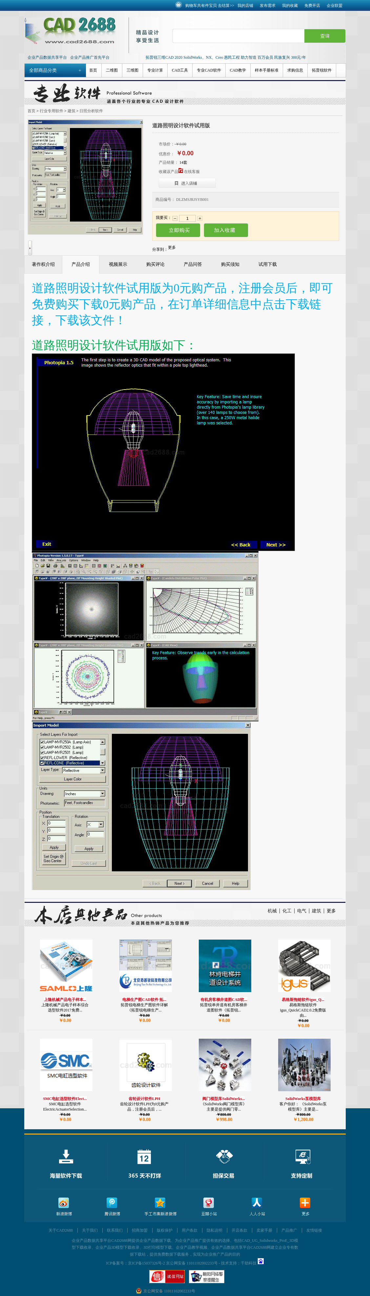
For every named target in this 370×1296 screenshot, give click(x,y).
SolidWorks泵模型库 (303, 1098)
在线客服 (192, 171)
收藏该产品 (171, 171)
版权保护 (165, 1230)
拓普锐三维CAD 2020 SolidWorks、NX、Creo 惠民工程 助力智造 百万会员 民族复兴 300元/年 (226, 57)
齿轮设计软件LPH (144, 1098)
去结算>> (226, 5)
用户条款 (189, 1230)
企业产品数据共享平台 (47, 57)
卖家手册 (264, 1230)
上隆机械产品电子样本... (65, 999)
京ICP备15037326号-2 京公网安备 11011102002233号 (172, 1263)
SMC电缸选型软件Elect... (65, 1098)
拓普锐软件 (322, 70)
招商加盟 (140, 1230)
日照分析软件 (91, 111)
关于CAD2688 (60, 1230)
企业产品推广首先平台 (90, 57)
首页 (93, 70)
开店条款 (239, 1230)
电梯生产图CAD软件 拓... (144, 999)
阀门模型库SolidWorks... (223, 1098)
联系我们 (115, 1230)
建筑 (71, 111)
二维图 (112, 70)
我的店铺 (245, 5)
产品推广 (289, 1230)
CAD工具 (180, 70)
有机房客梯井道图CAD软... (223, 999)
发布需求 (268, 5)
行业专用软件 (51, 111)
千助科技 (249, 1263)
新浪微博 (63, 1207)
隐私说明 (214, 1230)
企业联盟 (334, 5)
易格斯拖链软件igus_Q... (303, 999)
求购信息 (295, 70)
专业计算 (155, 70)
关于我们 (90, 1230)
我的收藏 (290, 5)
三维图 (132, 70)
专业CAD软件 (209, 70)
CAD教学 (238, 70)
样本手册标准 (266, 70)
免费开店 (312, 5)
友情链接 (314, 1230)
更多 (331, 910)
